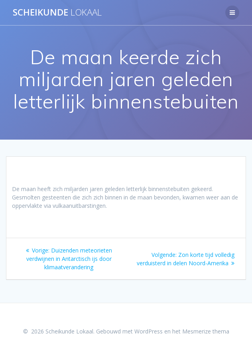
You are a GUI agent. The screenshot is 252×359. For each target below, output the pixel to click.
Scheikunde (57, 12)
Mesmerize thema (205, 331)
